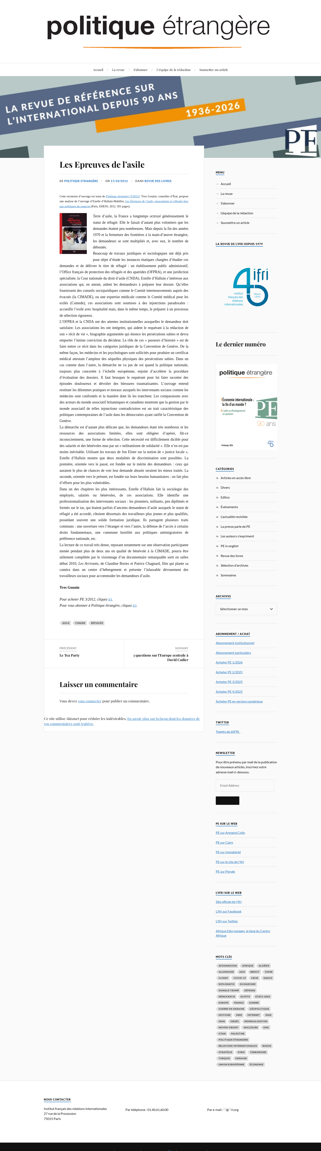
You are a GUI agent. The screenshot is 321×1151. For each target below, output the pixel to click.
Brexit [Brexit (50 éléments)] (255, 971)
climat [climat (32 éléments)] (223, 977)
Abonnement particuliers (233, 652)
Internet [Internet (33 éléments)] (254, 1014)
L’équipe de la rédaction (173, 69)
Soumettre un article (213, 69)
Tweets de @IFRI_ (228, 731)
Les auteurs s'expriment (237, 536)
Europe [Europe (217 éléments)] (224, 1002)
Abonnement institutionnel (235, 643)
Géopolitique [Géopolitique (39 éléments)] (259, 1008)
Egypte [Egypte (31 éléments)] (245, 996)
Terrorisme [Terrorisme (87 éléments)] (258, 1052)
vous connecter (90, 701)
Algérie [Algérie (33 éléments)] (264, 965)
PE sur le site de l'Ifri (230, 862)
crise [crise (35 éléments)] (254, 977)
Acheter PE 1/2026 (229, 662)
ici (110, 599)
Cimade (80, 623)
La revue (118, 69)
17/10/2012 (119, 181)
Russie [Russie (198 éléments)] (266, 1045)
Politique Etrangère (81, 181)
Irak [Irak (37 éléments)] (268, 1014)
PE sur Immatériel (228, 852)
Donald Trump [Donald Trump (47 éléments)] (229, 990)
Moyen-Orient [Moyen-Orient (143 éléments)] (228, 1027)
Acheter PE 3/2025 (229, 681)
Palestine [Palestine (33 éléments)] (238, 1033)
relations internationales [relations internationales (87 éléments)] (238, 1045)
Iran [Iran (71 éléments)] (222, 1021)
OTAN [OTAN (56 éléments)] (222, 1033)
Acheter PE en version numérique (239, 701)
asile (66, 623)
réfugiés (97, 623)
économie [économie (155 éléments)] (256, 1064)
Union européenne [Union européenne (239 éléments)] (231, 1064)
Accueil (98, 69)
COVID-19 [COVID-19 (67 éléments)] (240, 977)
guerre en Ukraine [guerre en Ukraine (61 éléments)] (231, 1008)
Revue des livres (158, 181)
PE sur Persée (225, 871)
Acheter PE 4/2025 (229, 691)
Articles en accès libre (236, 478)
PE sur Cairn (224, 842)
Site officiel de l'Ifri (229, 901)
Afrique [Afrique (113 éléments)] (247, 965)
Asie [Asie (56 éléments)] (242, 971)
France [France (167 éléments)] (239, 1002)
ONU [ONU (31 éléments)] (266, 1027)
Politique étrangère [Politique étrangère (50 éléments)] (233, 1039)
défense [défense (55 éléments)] (249, 990)
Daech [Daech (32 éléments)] (268, 977)
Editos (225, 497)
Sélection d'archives (234, 565)
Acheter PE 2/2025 (229, 672)
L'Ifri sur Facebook (228, 911)
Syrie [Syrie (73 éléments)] (241, 1052)
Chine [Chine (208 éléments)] (269, 971)
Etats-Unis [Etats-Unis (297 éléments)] (262, 996)
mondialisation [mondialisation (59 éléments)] (255, 1021)
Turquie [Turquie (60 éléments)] (224, 1058)
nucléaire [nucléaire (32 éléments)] (251, 1027)
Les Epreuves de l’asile (106, 164)
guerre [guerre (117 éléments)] (254, 1002)
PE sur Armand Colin (230, 832)
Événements (229, 507)
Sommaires (228, 575)
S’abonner (140, 69)
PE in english (229, 546)
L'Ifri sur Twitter (227, 921)
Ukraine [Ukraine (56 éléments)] (241, 1058)
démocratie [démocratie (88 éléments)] (227, 996)
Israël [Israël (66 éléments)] (234, 1021)
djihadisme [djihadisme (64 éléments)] (248, 984)
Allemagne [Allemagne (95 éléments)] (226, 971)
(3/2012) (123, 196)
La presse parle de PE (235, 526)
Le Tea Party (70, 655)
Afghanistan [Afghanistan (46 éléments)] (228, 965)
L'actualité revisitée (234, 517)
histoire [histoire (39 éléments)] (225, 1014)
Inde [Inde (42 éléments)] (239, 1014)
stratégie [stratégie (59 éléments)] (225, 1052)
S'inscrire (227, 800)
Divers (225, 487)
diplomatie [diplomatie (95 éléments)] (227, 984)
